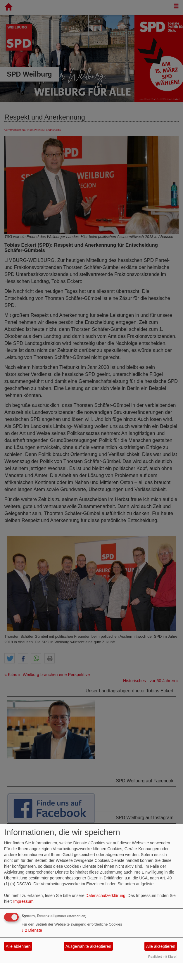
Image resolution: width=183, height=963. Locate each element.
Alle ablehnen (18, 946)
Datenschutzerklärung (105, 895)
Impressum (23, 901)
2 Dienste (32, 930)
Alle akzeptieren (160, 946)
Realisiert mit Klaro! (162, 956)
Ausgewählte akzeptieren (88, 946)
